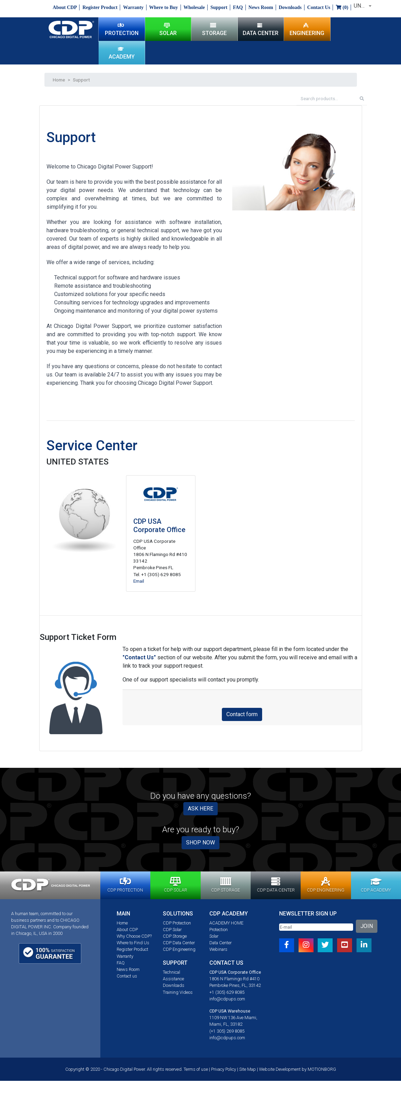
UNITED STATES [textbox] (363, 5)
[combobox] (361, 6)
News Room (261, 7)
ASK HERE (200, 808)
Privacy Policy (223, 1069)
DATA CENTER (260, 29)
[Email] (316, 927)
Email (138, 581)
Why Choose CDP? (134, 936)
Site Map (247, 1069)
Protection (218, 929)
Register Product (99, 7)
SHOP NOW (200, 842)
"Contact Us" (139, 657)
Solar (213, 936)
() (342, 7)
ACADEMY (122, 52)
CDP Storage (175, 936)
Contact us (127, 976)
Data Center (220, 942)
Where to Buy (163, 7)
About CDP (65, 7)
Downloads (290, 7)
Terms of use (196, 1069)
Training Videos (178, 992)
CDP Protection (177, 923)
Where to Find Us (133, 942)
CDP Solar (172, 929)
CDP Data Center (179, 942)
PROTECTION (122, 29)
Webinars (218, 949)
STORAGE (214, 29)
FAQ (238, 7)
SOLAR (168, 29)
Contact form (242, 714)
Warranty (133, 7)
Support (218, 7)
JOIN (366, 926)
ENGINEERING (307, 29)
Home (59, 80)
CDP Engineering (179, 949)
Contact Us (319, 7)
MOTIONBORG (322, 1069)
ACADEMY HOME (226, 923)
